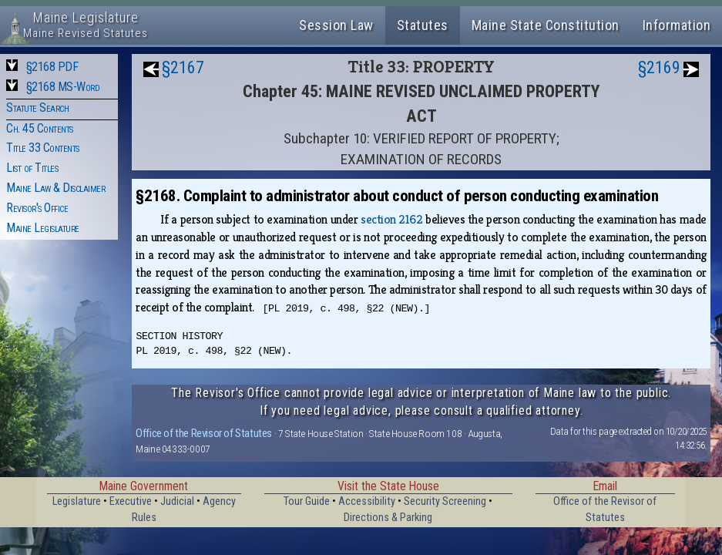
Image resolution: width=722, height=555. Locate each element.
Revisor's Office (37, 207)
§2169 (659, 67)
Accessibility (366, 501)
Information (677, 25)
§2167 (183, 67)
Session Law (336, 25)
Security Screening (445, 501)
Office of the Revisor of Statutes (204, 433)
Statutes (422, 25)
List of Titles (32, 167)
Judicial (177, 501)
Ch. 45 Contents (39, 128)
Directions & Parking (388, 517)
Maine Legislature (42, 227)
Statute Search (37, 107)
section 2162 (391, 219)
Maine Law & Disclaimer (55, 187)
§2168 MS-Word (63, 86)
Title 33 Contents (42, 147)
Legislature (76, 501)
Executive (130, 501)
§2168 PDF (52, 66)
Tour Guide (307, 501)
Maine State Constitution (546, 25)
